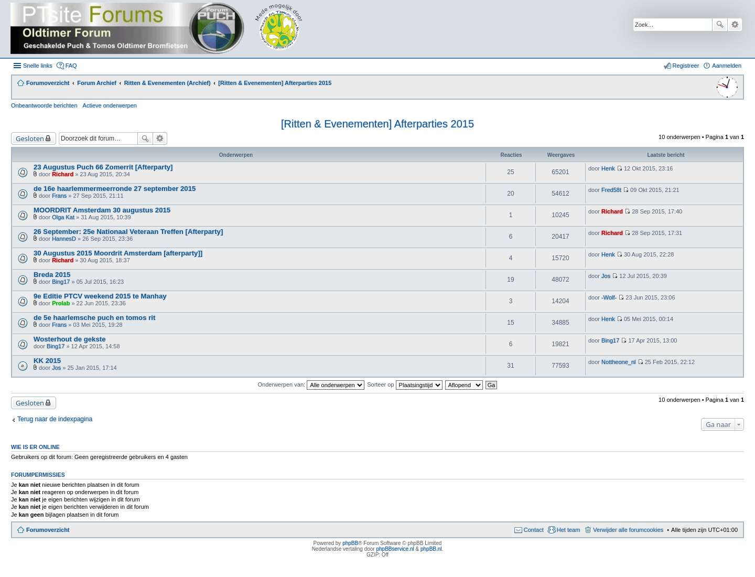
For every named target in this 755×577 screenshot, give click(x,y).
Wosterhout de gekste (70, 339)
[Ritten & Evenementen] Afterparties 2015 (377, 124)
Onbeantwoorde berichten (44, 105)
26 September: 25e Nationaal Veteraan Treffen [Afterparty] (128, 232)
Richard (62, 174)
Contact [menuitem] (534, 530)
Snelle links (37, 65)
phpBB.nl (431, 549)
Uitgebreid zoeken (735, 24)
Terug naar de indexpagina (54, 419)
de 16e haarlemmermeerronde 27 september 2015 (115, 189)
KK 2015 (47, 361)
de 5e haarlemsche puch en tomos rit (94, 318)
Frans (59, 196)
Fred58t (611, 190)
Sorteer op (404, 384)
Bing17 (61, 282)
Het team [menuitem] (568, 530)
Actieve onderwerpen (110, 105)
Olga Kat (63, 217)
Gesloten (30, 138)
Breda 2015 (52, 275)
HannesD (64, 239)
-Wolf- (609, 297)
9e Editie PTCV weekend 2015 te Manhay (100, 296)
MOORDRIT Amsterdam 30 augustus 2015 (102, 210)
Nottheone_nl (618, 362)
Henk (608, 168)
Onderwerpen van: (311, 384)
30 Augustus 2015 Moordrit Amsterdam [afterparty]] (118, 253)
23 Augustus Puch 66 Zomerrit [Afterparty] (103, 167)
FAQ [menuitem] (71, 65)
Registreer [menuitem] (686, 65)
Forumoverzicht (48, 530)
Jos (605, 276)
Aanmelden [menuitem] (726, 65)
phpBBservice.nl (395, 549)
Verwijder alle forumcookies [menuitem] (628, 530)
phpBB (350, 543)
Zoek (720, 24)
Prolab (61, 303)
